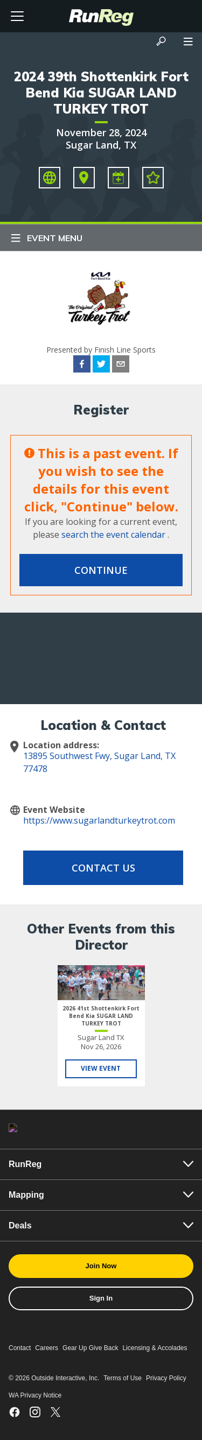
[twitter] (101, 365)
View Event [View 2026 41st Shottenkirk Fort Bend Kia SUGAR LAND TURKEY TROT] (101, 1068)
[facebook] (81, 365)
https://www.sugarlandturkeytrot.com (99, 820)
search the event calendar (113, 534)
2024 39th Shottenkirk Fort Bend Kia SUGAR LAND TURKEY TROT (101, 92)
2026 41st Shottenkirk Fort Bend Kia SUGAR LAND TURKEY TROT (101, 1016)
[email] (120, 365)
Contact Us (103, 867)
